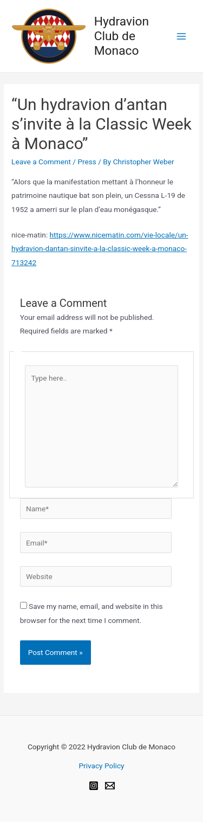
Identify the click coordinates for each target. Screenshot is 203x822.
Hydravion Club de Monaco (121, 36)
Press (86, 161)
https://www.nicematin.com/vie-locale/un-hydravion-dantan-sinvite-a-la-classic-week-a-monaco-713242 (99, 248)
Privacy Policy (101, 765)
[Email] (110, 786)
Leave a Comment (41, 161)
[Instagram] (94, 786)
